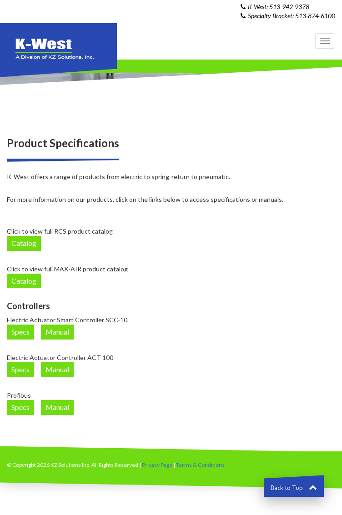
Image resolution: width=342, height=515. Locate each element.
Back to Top (294, 487)
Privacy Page (157, 464)
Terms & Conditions (200, 464)
